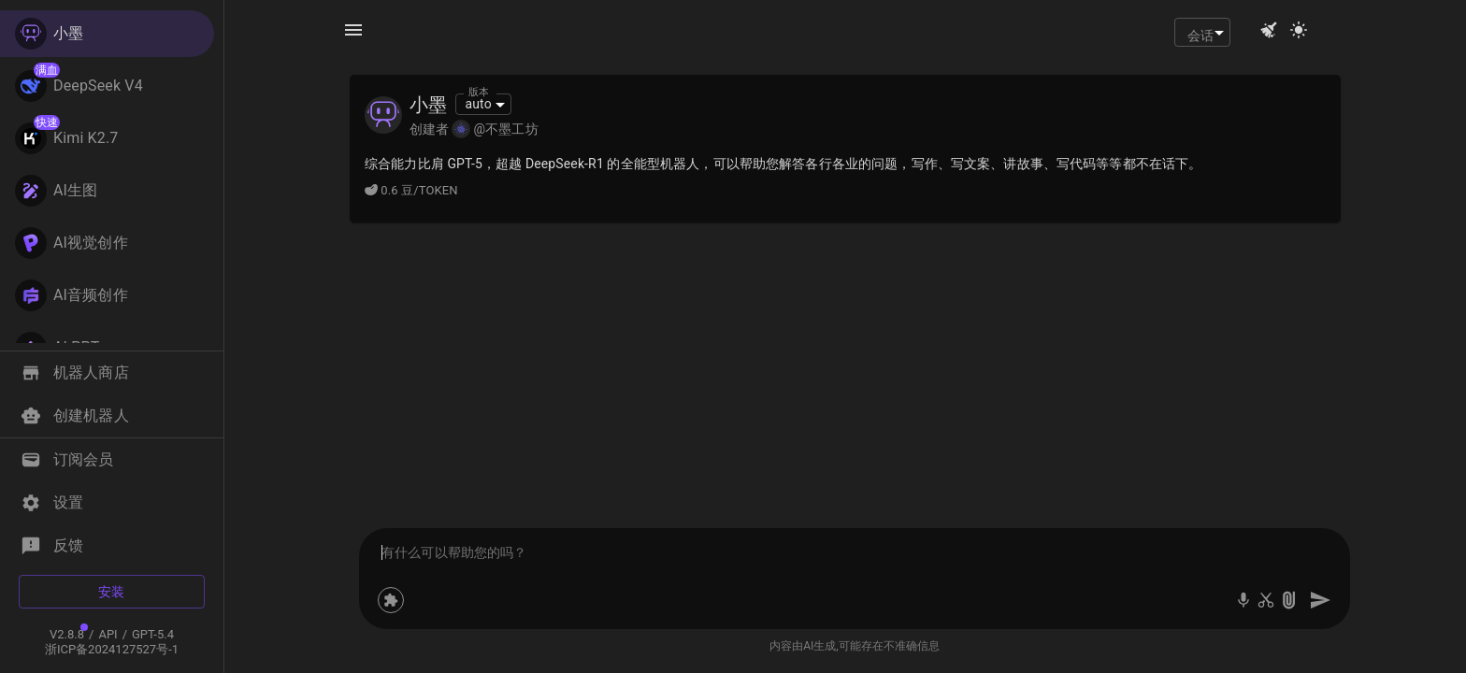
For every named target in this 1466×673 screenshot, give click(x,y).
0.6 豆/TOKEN (411, 190)
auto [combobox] (478, 103)
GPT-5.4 (153, 634)
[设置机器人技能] (391, 600)
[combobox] (1202, 32)
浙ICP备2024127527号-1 (112, 649)
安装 (111, 591)
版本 (478, 92)
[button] (107, 373)
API (107, 634)
